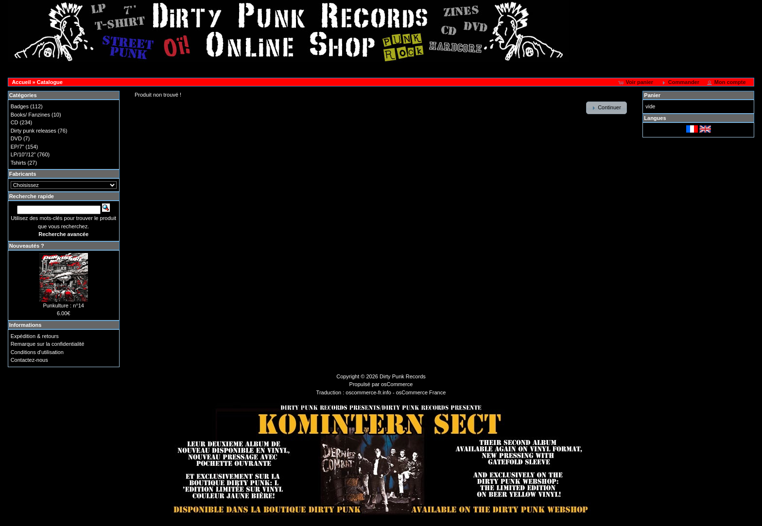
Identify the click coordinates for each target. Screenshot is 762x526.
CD (14, 122)
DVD (16, 138)
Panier (652, 95)
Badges (20, 106)
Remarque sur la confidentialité (48, 344)
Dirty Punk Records (403, 376)
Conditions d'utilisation (37, 352)
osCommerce (397, 384)
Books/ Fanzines (30, 115)
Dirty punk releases (33, 131)
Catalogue (50, 82)
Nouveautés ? (26, 246)
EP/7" (17, 147)
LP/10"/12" (23, 154)
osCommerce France (421, 392)
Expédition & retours (35, 336)
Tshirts (18, 163)
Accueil (21, 82)
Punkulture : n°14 (63, 305)
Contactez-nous (29, 360)
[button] (636, 82)
